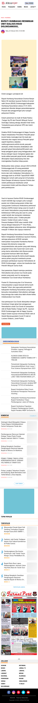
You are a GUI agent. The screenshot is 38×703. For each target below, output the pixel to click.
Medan (21, 673)
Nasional (4, 676)
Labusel (21, 670)
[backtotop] (19, 660)
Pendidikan (4, 678)
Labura (3, 670)
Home (4, 7)
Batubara (22, 665)
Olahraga (22, 676)
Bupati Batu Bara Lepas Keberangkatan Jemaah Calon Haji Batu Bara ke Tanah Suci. (15, 565)
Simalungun (23, 681)
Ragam (21, 678)
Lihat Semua (19, 483)
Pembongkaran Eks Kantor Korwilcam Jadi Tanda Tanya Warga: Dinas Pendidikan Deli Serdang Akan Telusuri (14, 553)
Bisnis (26, 7)
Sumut (3, 683)
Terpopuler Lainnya (19, 587)
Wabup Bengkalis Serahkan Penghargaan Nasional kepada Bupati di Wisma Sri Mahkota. (12, 448)
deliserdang (5, 686)
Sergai (3, 681)
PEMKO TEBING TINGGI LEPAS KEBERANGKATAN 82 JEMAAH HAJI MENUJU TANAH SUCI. (12, 461)
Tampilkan (33, 415)
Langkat (4, 673)
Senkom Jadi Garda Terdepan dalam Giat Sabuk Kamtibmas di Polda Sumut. (15, 541)
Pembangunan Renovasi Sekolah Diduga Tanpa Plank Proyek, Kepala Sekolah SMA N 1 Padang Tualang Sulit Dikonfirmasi (13, 436)
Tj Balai (21, 683)
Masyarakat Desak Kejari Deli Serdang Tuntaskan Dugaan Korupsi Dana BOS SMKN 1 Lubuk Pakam (14, 529)
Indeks (19, 7)
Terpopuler (11, 7)
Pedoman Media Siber (22, 697)
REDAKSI (12, 697)
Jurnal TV (33, 7)
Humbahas (8, 17)
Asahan (3, 665)
